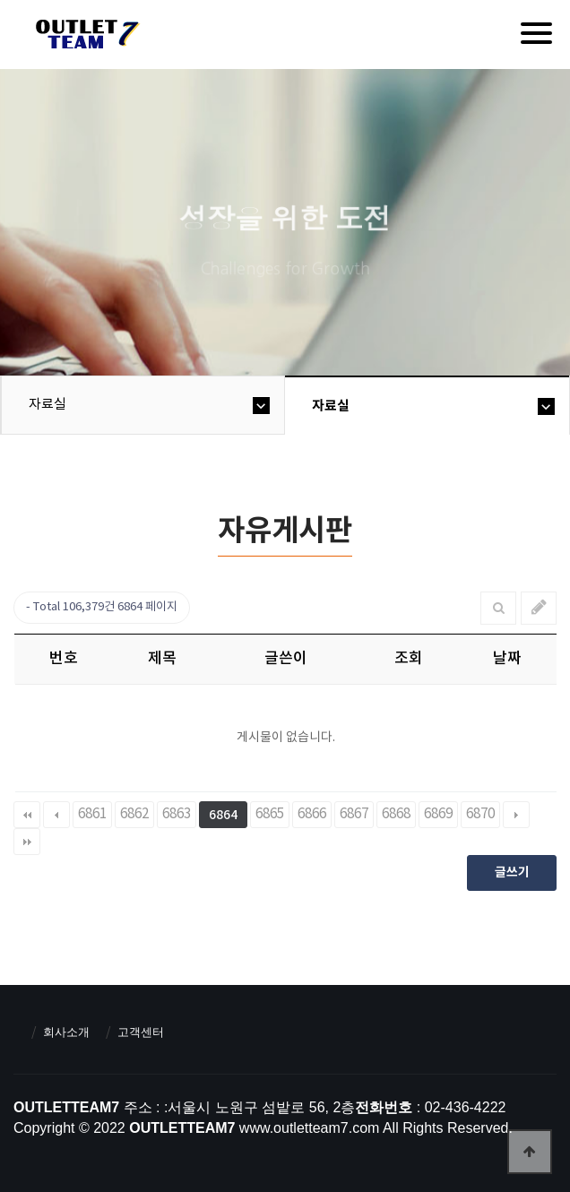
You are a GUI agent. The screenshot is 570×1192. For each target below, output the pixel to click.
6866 (312, 814)
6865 (269, 814)
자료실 (47, 404)
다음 (516, 814)
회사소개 (66, 1032)
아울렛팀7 (84, 37)
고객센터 (140, 1032)
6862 (134, 814)
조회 (408, 659)
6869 (438, 814)
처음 (26, 814)
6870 (480, 814)
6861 (92, 814)
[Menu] (536, 33)
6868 (396, 814)
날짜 (507, 659)
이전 (56, 814)
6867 (354, 814)
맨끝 (26, 841)
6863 (176, 814)
